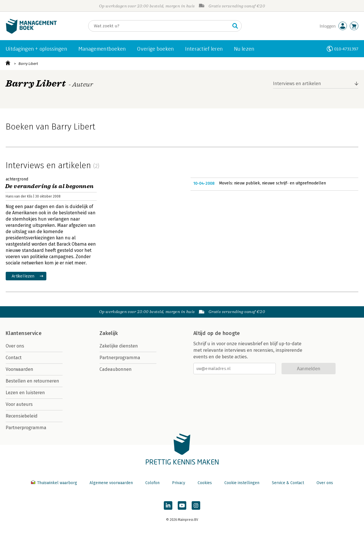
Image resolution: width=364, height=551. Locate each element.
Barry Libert (28, 63)
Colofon (152, 482)
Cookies (205, 482)
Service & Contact (288, 482)
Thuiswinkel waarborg (54, 482)
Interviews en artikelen (297, 83)
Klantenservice (24, 333)
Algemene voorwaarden (111, 482)
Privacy (178, 482)
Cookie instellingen (241, 482)
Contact (14, 357)
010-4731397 (346, 48)
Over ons (15, 346)
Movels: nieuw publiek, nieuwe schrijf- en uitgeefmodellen (272, 183)
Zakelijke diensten (119, 346)
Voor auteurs (19, 404)
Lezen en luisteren (25, 392)
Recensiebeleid (22, 416)
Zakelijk (109, 333)
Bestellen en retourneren (32, 381)
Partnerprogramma (26, 427)
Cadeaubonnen (116, 369)
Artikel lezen (23, 276)
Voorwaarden (19, 369)
